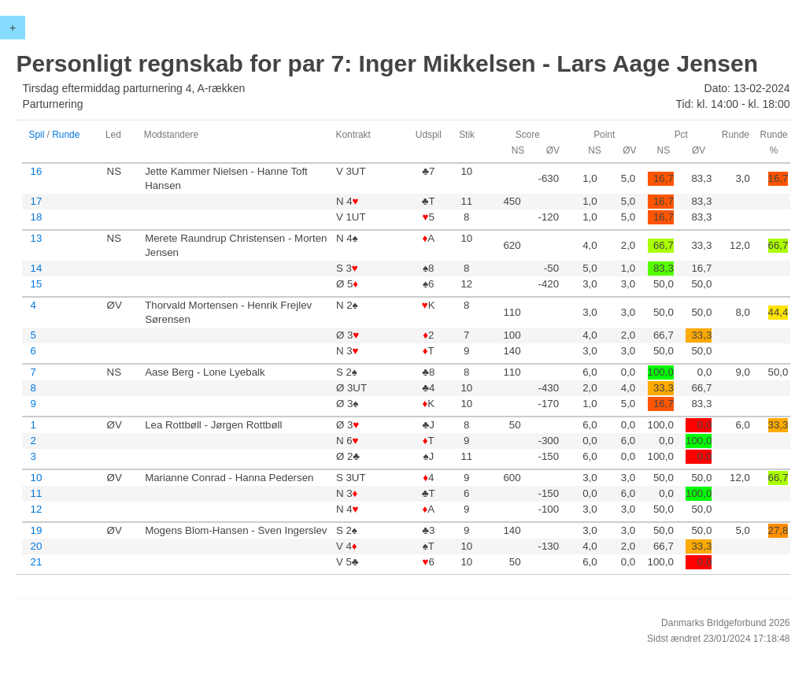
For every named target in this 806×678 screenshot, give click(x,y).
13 (36, 238)
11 (36, 493)
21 (36, 562)
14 (36, 268)
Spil (36, 134)
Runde (65, 134)
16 (36, 171)
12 (36, 509)
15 (36, 284)
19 (36, 530)
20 (36, 546)
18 (36, 217)
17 (36, 201)
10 (36, 477)
